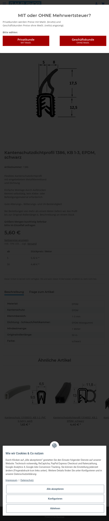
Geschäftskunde (83, 41)
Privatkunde (26, 41)
